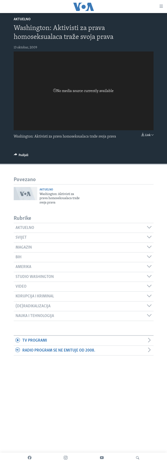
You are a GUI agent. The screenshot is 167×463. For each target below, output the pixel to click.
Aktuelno (22, 19)
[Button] (21, 156)
